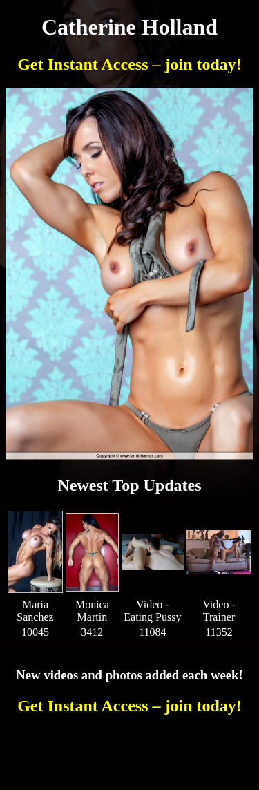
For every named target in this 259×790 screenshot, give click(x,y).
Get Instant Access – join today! (129, 64)
